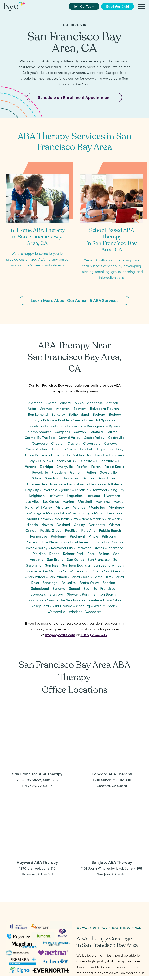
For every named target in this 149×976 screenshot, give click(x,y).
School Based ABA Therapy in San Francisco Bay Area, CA (112, 239)
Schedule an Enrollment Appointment (74, 97)
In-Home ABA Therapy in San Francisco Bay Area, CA (37, 236)
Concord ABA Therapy (112, 773)
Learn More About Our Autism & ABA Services (74, 300)
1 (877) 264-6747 (94, 634)
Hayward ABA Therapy (37, 862)
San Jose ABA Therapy (112, 862)
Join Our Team (84, 6)
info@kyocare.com (60, 634)
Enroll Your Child (117, 6)
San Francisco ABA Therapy (37, 773)
